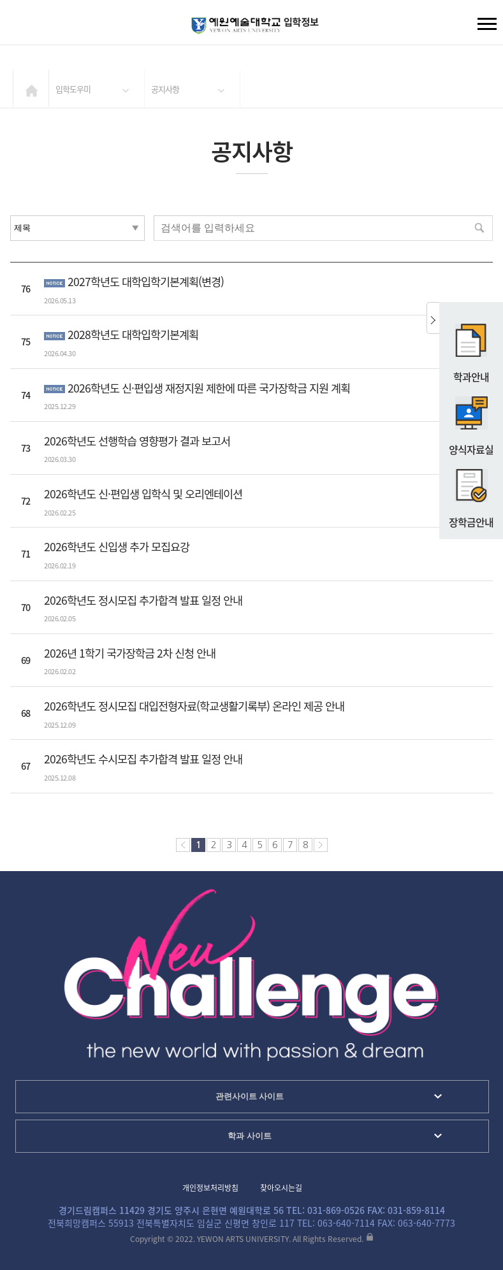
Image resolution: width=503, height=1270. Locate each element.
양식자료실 (471, 420)
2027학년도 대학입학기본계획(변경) (146, 281)
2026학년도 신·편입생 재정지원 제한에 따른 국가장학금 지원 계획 (209, 388)
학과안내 (471, 348)
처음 (183, 845)
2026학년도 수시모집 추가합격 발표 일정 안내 (143, 759)
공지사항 (165, 89)
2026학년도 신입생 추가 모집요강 (116, 546)
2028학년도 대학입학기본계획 (133, 334)
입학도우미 (73, 89)
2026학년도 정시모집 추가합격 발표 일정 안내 (143, 600)
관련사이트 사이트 (249, 1096)
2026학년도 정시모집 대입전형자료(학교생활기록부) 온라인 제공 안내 (194, 706)
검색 (19, 25)
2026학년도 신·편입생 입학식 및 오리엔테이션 (143, 494)
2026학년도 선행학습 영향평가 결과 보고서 (137, 441)
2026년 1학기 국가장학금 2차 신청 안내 (129, 653)
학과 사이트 (250, 1136)
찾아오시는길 (281, 1188)
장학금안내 (471, 493)
